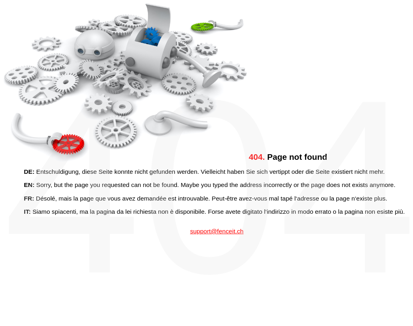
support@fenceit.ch (216, 231)
